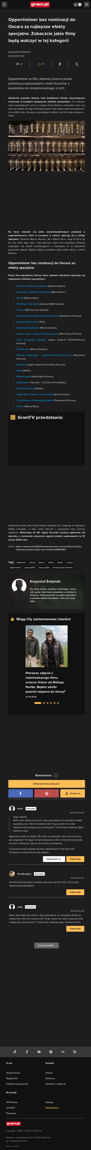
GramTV (10, 1107)
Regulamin (12, 1078)
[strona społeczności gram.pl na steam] (63, 1051)
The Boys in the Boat (28, 304)
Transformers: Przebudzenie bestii (35, 400)
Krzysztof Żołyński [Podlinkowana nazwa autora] (45, 581)
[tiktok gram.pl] (15, 1051)
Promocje (11, 1113)
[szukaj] (4, 4)
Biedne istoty (24, 376)
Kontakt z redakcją (56, 1084)
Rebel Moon (23, 382)
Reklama (50, 1078)
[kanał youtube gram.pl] (39, 1051)
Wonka (20, 406)
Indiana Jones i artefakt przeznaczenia (37, 333)
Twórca (20, 310)
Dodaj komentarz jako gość (46, 783)
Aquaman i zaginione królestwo (34, 292)
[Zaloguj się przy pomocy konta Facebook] (20, 793)
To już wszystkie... (47, 945)
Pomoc (49, 1073)
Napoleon (22, 364)
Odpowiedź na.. (54, 859)
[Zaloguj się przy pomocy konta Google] (46, 793)
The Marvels (23, 349)
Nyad (19, 370)
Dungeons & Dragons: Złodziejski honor (38, 316)
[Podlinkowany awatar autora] (19, 586)
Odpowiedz (75, 859)
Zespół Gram (13, 1073)
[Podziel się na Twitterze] (76, 64)
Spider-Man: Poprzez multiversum (35, 394)
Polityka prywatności (17, 1084)
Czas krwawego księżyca (31, 339)
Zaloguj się (75, 793)
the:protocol (52, 1107)
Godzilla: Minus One (27, 322)
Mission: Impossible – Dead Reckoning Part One (44, 355)
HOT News (12, 1102)
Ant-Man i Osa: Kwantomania (32, 286)
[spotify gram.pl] (51, 1051)
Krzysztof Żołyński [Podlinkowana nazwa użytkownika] (19, 52)
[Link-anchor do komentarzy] (19, 64)
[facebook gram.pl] (27, 1051)
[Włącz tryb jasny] (77, 4)
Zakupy (49, 1102)
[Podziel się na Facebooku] (60, 64)
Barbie (20, 298)
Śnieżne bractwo (25, 388)
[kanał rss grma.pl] (75, 1051)
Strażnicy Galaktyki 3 (28, 327)
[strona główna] (40, 4)
